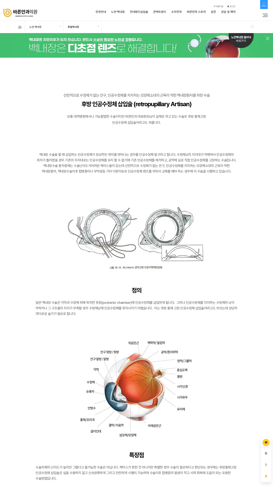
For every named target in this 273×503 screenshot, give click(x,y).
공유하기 (250, 27)
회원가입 (218, 6)
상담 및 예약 (228, 12)
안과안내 (101, 12)
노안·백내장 (118, 12)
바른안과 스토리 (196, 12)
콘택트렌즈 (159, 12)
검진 (213, 12)
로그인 (231, 6)
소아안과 (176, 12)
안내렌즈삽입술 (139, 12)
